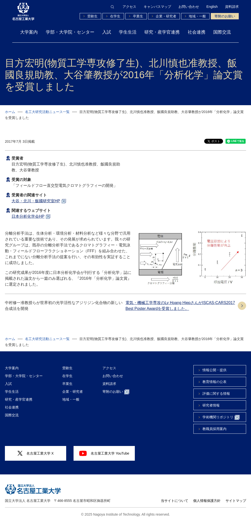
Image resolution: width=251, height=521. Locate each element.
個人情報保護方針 (207, 501)
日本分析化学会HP (28, 216)
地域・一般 (197, 16)
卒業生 (138, 16)
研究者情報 (211, 405)
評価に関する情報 (216, 393)
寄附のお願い (224, 16)
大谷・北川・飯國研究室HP (36, 201)
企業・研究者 (166, 16)
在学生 (115, 16)
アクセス (129, 6)
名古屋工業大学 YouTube (104, 453)
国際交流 (222, 32)
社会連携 (196, 32)
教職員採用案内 (214, 429)
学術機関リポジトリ (221, 417)
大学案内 (29, 32)
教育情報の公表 (214, 382)
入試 (106, 32)
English (212, 6)
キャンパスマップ (157, 6)
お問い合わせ (188, 6)
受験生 (92, 16)
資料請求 (232, 6)
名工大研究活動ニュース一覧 (47, 112)
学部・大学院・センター (70, 32)
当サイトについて (174, 501)
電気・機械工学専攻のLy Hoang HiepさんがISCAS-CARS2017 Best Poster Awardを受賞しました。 (180, 306)
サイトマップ (236, 501)
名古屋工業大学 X (35, 453)
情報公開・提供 (214, 370)
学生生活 (128, 32)
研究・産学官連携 (162, 32)
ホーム (10, 112)
